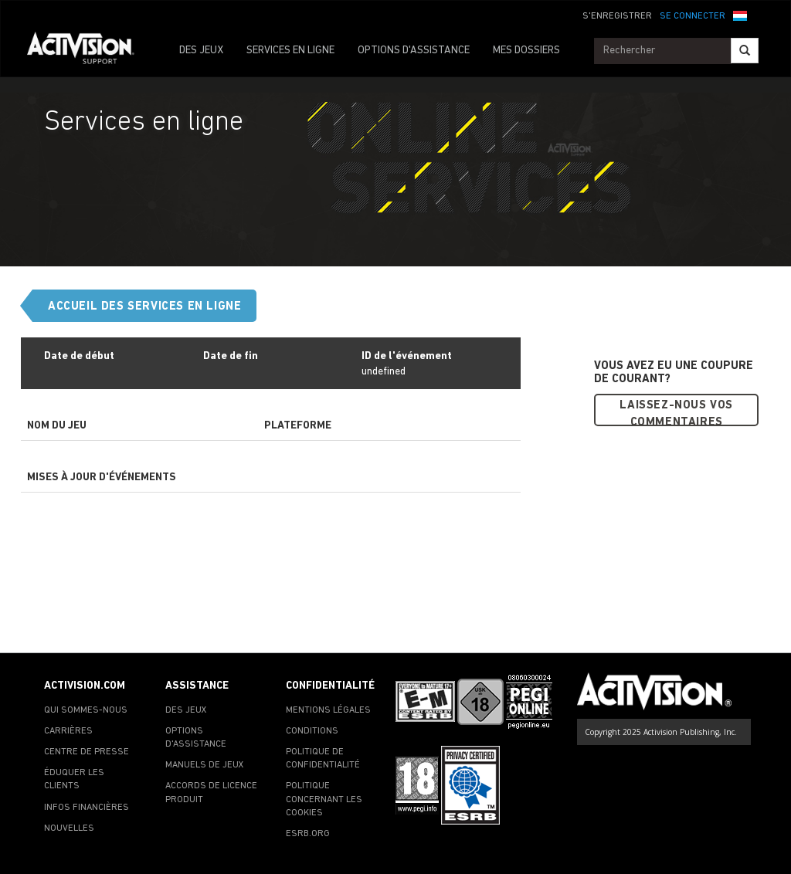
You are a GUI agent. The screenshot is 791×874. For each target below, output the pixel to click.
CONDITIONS (312, 731)
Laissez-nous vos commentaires (676, 413)
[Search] (745, 50)
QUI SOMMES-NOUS (85, 710)
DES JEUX (201, 50)
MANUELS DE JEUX (204, 765)
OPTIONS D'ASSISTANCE (414, 50)
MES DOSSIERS (526, 50)
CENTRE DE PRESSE (86, 752)
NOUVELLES (69, 828)
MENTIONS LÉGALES (328, 710)
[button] (740, 14)
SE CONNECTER (692, 16)
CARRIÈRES (68, 731)
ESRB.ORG (308, 833)
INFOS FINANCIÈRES (86, 807)
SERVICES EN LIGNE (290, 50)
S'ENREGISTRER (617, 16)
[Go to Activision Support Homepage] (88, 51)
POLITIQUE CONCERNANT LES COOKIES (324, 799)
